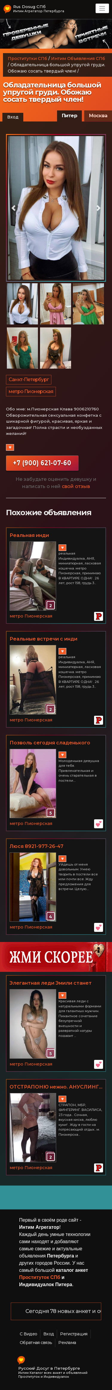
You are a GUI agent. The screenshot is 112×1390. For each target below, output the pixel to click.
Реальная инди (29, 535)
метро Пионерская (31, 391)
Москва (98, 115)
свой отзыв (76, 486)
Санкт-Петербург (29, 379)
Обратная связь (36, 1342)
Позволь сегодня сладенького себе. (50, 743)
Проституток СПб (39, 1277)
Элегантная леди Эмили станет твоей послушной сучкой (51, 983)
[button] (13, 208)
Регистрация (73, 1334)
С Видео (28, 1334)
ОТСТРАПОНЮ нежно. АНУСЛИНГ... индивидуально (56, 1087)
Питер (69, 115)
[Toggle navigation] (102, 8)
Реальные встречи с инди (43, 639)
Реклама (67, 1342)
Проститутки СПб (27, 58)
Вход (13, 117)
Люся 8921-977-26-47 (36, 846)
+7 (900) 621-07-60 (42, 463)
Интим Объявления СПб (78, 58)
